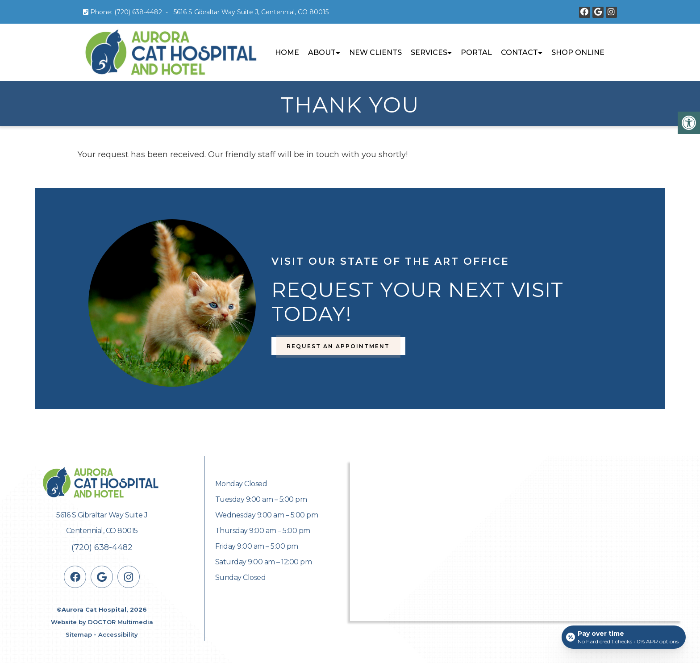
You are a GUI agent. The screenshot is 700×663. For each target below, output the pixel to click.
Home (287, 52)
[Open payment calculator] (624, 637)
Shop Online (577, 52)
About (322, 52)
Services (429, 52)
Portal (476, 52)
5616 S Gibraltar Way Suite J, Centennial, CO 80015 (251, 12)
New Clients (375, 52)
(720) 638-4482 (138, 12)
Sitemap (79, 634)
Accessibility (118, 634)
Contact (519, 52)
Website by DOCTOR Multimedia (102, 621)
